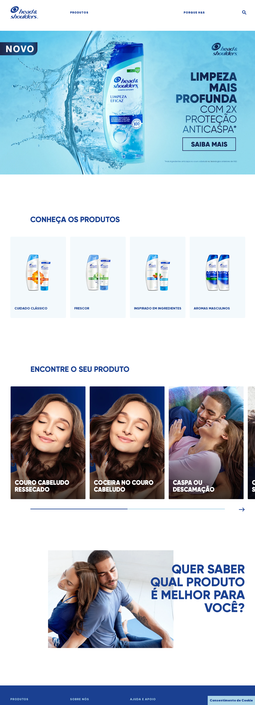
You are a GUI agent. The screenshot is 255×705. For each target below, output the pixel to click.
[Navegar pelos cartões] (134, 509)
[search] (227, 12)
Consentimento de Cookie (231, 700)
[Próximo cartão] (248, 509)
